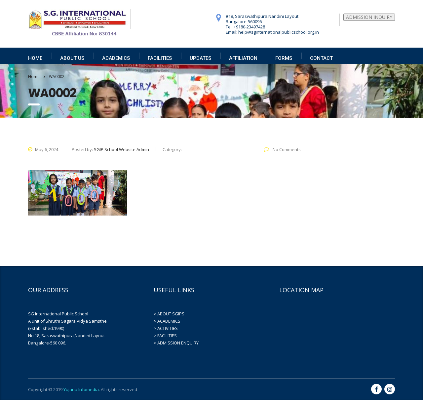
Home (34, 76)
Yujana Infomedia (81, 389)
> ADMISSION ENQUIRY (176, 343)
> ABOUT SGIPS (169, 314)
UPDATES (200, 58)
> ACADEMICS (167, 321)
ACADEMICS (116, 58)
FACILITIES (160, 58)
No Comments (282, 149)
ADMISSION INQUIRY (369, 17)
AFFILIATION (243, 58)
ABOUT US (72, 58)
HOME (35, 58)
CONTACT (321, 58)
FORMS (283, 58)
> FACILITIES (165, 336)
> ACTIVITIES (166, 328)
